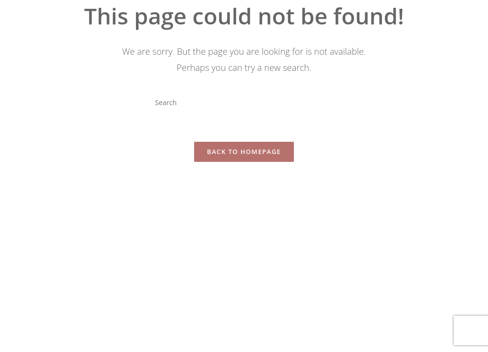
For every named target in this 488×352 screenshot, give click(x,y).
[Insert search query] (244, 102)
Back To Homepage (244, 151)
